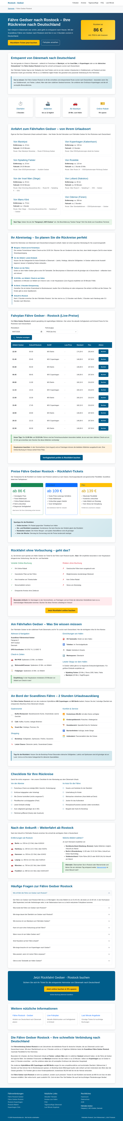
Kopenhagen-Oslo (14, 1107)
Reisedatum (15, 328)
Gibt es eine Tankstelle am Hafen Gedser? (27, 961)
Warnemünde (101, 867)
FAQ (102, 3)
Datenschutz (85, 1099)
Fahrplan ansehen (50, 42)
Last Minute (110, 3)
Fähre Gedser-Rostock (15, 1099)
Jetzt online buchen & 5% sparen (61, 989)
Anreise (83, 3)
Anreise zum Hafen (50, 1099)
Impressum (85, 1097)
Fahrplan (76, 3)
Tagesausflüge (93, 3)
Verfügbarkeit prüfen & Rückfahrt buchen (61, 458)
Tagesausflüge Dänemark (53, 1104)
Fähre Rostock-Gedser (15, 1097)
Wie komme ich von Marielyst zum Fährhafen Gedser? (31, 921)
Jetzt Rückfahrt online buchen (61, 610)
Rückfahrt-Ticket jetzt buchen (23, 43)
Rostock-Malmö (13, 1104)
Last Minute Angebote (51, 1107)
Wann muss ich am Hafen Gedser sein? (26, 934)
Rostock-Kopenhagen (15, 1102)
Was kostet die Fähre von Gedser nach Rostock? (29, 908)
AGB (82, 1102)
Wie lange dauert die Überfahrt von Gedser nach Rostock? (33, 914)
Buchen (103, 351)
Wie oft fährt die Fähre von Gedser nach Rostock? (30, 893)
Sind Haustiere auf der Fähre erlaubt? (26, 941)
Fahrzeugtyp (49, 328)
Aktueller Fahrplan (50, 1097)
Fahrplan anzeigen (21, 337)
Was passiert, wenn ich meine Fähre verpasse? (29, 954)
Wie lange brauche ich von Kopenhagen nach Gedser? (31, 947)
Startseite (11, 8)
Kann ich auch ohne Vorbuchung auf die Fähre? (29, 927)
